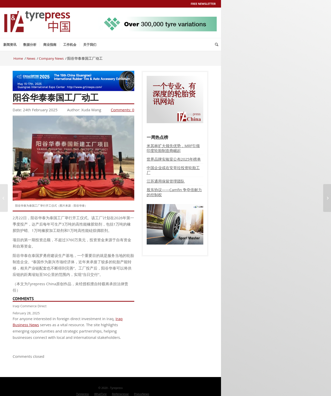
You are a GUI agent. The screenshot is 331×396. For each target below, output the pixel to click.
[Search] (216, 44)
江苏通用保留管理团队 (166, 181)
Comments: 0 (122, 109)
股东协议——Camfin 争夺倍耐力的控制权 (174, 192)
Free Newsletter (203, 4)
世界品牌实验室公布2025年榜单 (174, 159)
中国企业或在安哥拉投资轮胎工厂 (173, 170)
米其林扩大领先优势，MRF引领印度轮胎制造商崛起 (173, 148)
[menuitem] (10, 44)
